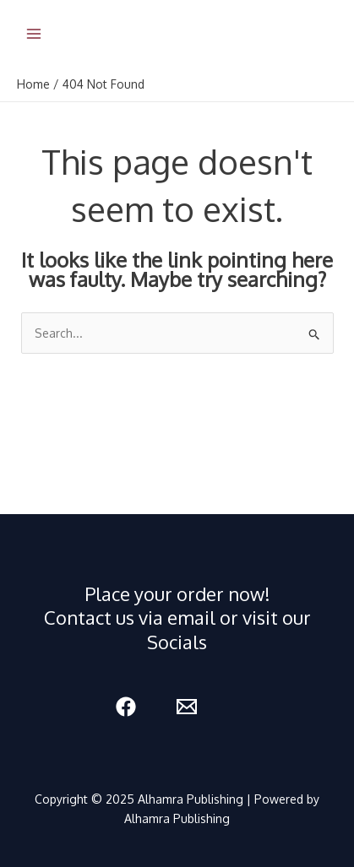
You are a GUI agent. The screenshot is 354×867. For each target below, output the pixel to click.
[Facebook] (126, 706)
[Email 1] (187, 706)
